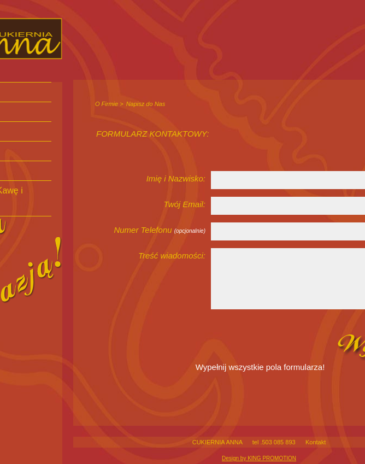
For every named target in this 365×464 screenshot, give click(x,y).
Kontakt (315, 442)
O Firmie (106, 104)
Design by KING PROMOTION (259, 458)
